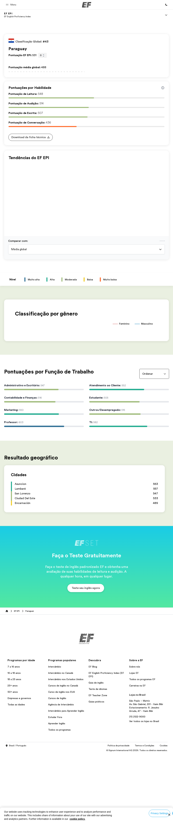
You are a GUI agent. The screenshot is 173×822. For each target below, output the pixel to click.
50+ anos (13, 760)
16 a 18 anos (14, 741)
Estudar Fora (55, 785)
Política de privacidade (118, 814)
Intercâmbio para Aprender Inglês (66, 779)
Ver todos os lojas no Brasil (144, 789)
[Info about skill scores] (162, 88)
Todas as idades (16, 772)
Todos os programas (59, 798)
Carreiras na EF (137, 753)
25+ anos (13, 753)
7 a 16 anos (14, 734)
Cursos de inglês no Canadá (63, 753)
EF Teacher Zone (98, 763)
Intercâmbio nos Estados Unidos (65, 747)
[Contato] (166, 4)
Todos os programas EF (142, 747)
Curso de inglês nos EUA (61, 760)
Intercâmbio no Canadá (60, 741)
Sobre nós (134, 734)
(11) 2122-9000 (137, 784)
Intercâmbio (54, 734)
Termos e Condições (144, 814)
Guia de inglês (96, 751)
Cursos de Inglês (57, 766)
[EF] (86, 5)
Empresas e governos (19, 766)
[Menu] (166, 15)
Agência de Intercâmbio (61, 772)
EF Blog (93, 734)
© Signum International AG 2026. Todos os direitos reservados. (137, 818)
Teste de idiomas (98, 757)
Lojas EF (134, 741)
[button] (11, 4)
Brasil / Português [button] (15, 814)
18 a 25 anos (14, 747)
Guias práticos (96, 769)
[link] (17, 15)
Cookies (164, 814)
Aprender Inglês (56, 791)
